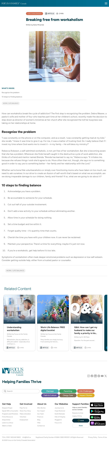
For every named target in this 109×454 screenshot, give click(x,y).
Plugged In (58, 420)
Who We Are (41, 408)
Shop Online (6, 420)
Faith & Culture (50, 395)
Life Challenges (85, 391)
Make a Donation (25, 414)
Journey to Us (59, 408)
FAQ (38, 423)
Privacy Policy (92, 437)
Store (81, 425)
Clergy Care (68, 395)
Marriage (50, 391)
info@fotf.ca (26, 437)
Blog (38, 420)
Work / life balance (11, 103)
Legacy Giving (77, 416)
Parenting (68, 391)
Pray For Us (23, 408)
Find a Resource (7, 417)
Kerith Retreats (60, 414)
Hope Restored (60, 411)
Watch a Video (7, 426)
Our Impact (41, 411)
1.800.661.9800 (15, 437)
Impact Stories (86, 395)
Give (81, 420)
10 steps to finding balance (12, 97)
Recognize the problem (10, 93)
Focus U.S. (58, 423)
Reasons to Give (77, 413)
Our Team (40, 414)
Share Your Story (25, 411)
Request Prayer (7, 408)
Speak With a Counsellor (10, 411)
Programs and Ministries (10, 414)
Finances (40, 417)
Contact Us (41, 426)
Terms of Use (102, 437)
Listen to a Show (7, 423)
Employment (24, 420)
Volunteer (23, 417)
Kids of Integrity (60, 417)
